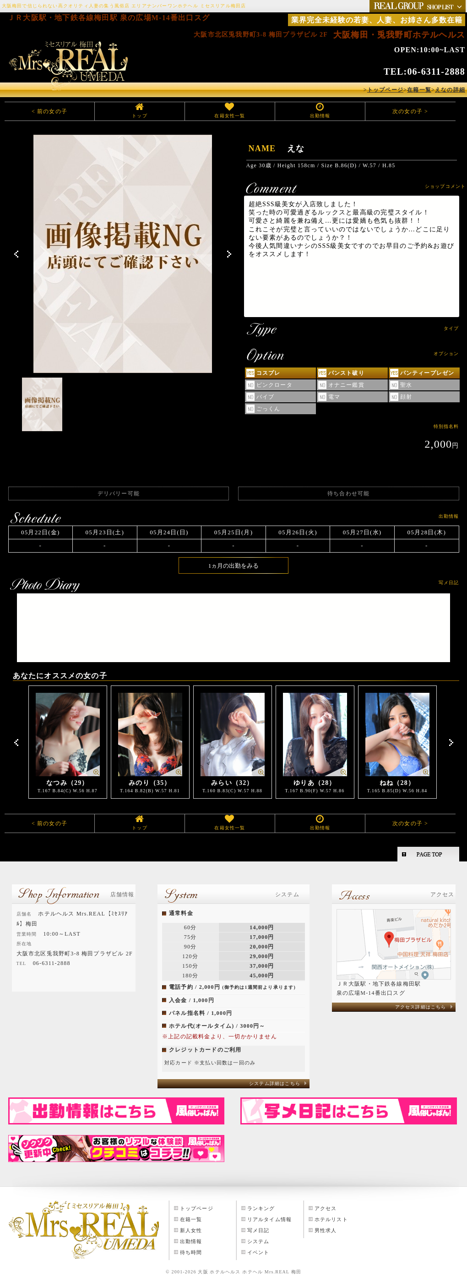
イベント (258, 1252)
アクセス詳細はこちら (420, 1006)
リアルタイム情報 (269, 1219)
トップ (139, 115)
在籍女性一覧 (229, 115)
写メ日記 (258, 1230)
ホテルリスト (331, 1219)
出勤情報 (320, 115)
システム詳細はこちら (274, 1083)
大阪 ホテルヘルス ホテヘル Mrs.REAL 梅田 (249, 1271)
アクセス (326, 1208)
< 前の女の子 (49, 111)
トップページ (196, 1208)
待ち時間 (191, 1252)
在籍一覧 (191, 1219)
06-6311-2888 (436, 71)
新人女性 (191, 1230)
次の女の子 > (410, 111)
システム (258, 1241)
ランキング (261, 1208)
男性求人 (326, 1230)
